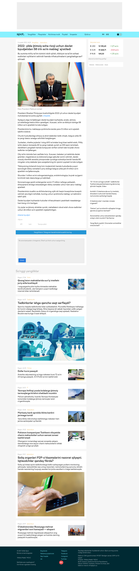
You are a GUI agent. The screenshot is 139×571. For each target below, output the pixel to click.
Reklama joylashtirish (47, 553)
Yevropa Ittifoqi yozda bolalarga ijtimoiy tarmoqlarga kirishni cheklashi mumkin (38, 392)
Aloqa (106, 64)
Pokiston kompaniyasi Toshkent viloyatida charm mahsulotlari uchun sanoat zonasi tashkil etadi (39, 435)
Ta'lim (29, 277)
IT (27, 387)
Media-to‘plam (99, 64)
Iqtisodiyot (30, 410)
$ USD (92, 46)
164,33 (101, 54)
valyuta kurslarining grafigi (98, 59)
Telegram (63, 551)
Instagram (63, 556)
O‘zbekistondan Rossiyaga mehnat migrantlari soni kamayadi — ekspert (36, 528)
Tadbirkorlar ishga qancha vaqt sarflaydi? (44, 303)
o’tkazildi (46, 116)
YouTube (63, 559)
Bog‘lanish (43, 551)
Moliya (29, 368)
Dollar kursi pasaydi (28, 371)
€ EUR (92, 50)
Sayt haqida (44, 556)
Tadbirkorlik (31, 299)
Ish (41, 559)
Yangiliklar (32, 34)
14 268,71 (102, 50)
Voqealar (73, 34)
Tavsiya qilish (41, 224)
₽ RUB (92, 54)
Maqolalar (42, 34)
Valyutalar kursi (95, 42)
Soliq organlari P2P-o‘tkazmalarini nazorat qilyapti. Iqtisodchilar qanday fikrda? (50, 459)
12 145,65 (102, 46)
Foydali (65, 34)
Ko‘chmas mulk (54, 34)
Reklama (91, 64)
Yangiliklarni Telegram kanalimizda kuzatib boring (51, 232)
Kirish (22, 260)
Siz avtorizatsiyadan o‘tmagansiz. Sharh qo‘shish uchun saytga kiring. (51, 248)
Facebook (63, 553)
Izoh (28, 224)
